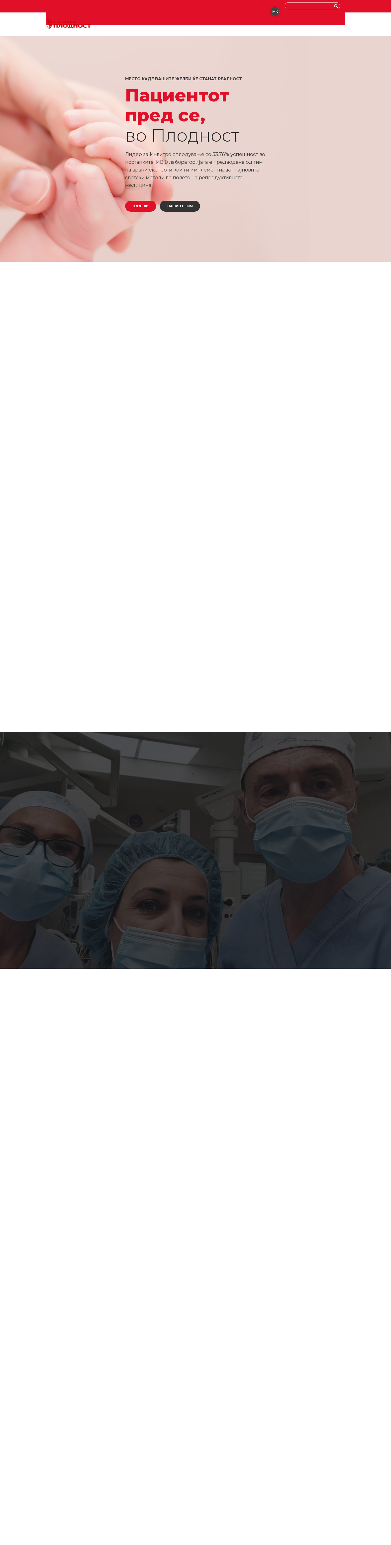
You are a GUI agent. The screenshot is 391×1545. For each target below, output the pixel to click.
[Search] (337, 6)
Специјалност (142, 25)
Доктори (112, 25)
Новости (191, 25)
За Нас (169, 25)
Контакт (215, 25)
